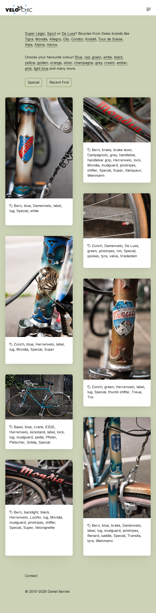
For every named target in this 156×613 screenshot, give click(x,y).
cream (109, 63)
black (118, 57)
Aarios (52, 44)
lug (11, 211)
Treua (136, 392)
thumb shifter (118, 392)
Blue (78, 57)
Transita (133, 535)
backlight (31, 512)
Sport (51, 33)
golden (42, 63)
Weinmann (95, 175)
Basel (18, 427)
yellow (30, 63)
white (107, 57)
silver (68, 63)
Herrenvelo (122, 160)
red (87, 57)
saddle (106, 535)
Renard (93, 535)
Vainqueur (133, 170)
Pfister (51, 437)
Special (33, 82)
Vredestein (128, 256)
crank (38, 427)
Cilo (66, 39)
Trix (90, 397)
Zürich (97, 246)
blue (27, 206)
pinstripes (127, 165)
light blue (41, 68)
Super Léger (35, 33)
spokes (93, 256)
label (57, 206)
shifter (92, 170)
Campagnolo (97, 155)
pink (28, 68)
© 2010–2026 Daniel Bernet (47, 591)
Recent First (59, 82)
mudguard (109, 165)
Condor (77, 39)
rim (119, 251)
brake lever (122, 150)
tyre (104, 256)
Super (118, 170)
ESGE (49, 427)
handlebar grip (99, 160)
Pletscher (16, 442)
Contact (31, 576)
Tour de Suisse (110, 39)
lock (137, 160)
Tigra (29, 39)
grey (98, 63)
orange (56, 63)
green (96, 57)
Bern (18, 206)
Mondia (41, 39)
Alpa (28, 44)
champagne (83, 63)
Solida (31, 442)
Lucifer (35, 517)
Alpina (39, 44)
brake (106, 150)
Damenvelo (42, 206)
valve (113, 256)
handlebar (127, 155)
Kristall (90, 39)
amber (122, 63)
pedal (39, 437)
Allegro (55, 39)
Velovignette (45, 527)
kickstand (37, 432)
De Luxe (68, 33)
